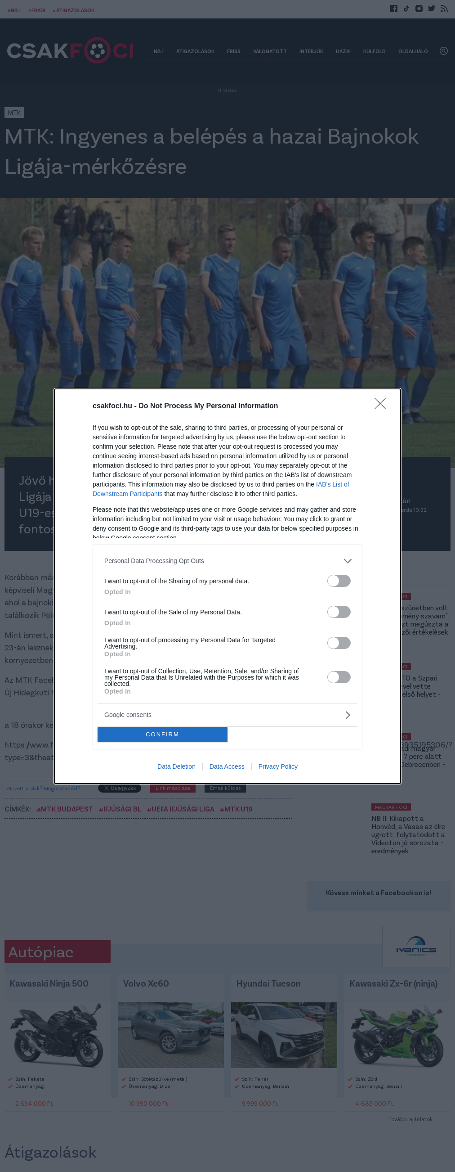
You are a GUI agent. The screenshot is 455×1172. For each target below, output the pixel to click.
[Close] (383, 406)
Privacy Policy (278, 766)
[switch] (339, 581)
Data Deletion (176, 766)
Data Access (227, 766)
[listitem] (227, 561)
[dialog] (227, 586)
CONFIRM (162, 734)
